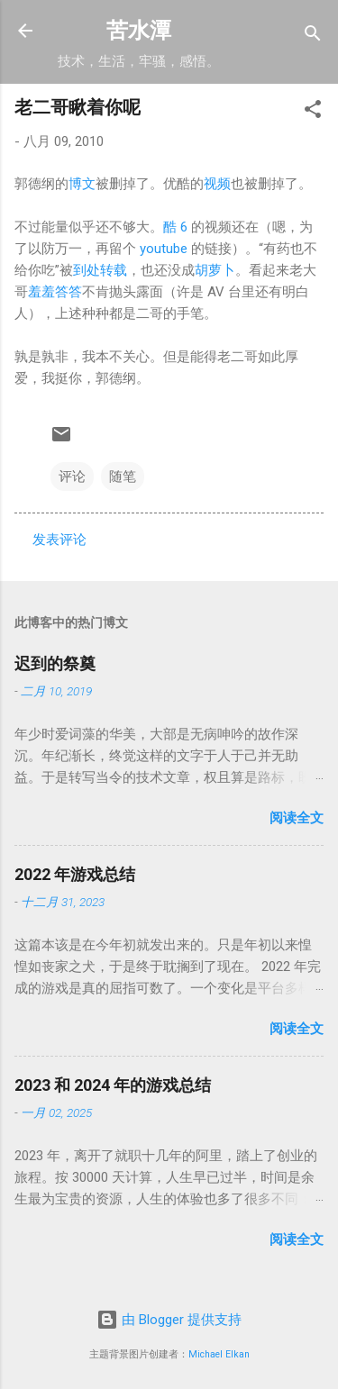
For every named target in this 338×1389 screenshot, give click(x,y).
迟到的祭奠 (55, 663)
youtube (163, 249)
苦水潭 (138, 30)
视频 (217, 184)
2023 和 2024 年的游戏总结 (112, 1085)
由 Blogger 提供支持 (169, 1320)
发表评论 (59, 539)
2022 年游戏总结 (74, 874)
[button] (313, 112)
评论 (72, 476)
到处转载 (100, 270)
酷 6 (175, 227)
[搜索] (313, 36)
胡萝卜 (215, 270)
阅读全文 (296, 818)
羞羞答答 (55, 292)
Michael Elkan (219, 1354)
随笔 (122, 476)
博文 (82, 184)
